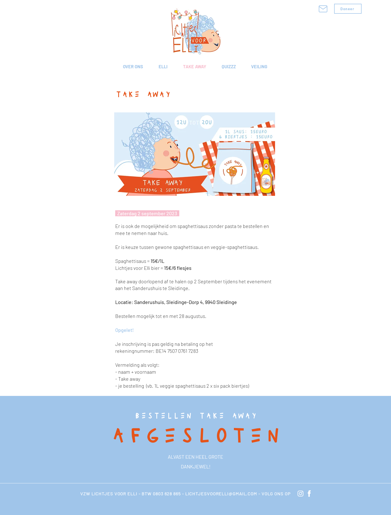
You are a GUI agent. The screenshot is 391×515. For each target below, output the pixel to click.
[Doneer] (348, 9)
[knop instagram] (300, 494)
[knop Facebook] (309, 494)
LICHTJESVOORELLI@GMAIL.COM (221, 493)
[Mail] (323, 9)
